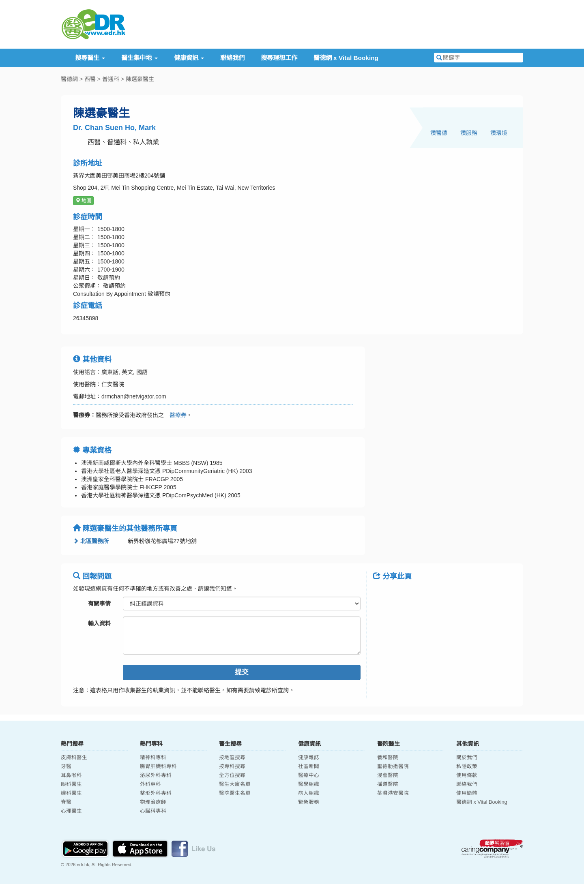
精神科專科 (153, 757)
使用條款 (466, 775)
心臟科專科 (153, 811)
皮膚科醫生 (74, 757)
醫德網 (69, 79)
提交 (242, 672)
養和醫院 (387, 757)
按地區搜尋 (232, 757)
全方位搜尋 (232, 775)
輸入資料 (99, 623)
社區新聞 (308, 766)
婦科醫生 (71, 793)
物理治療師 (153, 802)
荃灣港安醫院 (393, 793)
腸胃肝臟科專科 (158, 766)
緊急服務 (308, 802)
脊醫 (66, 802)
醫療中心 (308, 775)
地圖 (83, 200)
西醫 (90, 79)
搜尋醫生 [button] (90, 57)
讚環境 (498, 133)
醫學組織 (308, 784)
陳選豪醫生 (140, 79)
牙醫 (66, 766)
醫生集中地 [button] (139, 57)
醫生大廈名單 (235, 784)
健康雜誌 (308, 757)
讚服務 (468, 133)
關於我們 (466, 757)
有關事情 (99, 603)
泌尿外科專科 (156, 775)
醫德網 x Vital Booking (345, 57)
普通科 (110, 79)
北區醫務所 (91, 541)
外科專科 (150, 784)
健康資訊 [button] (189, 57)
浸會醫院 (387, 775)
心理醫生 (71, 811)
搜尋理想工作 (279, 57)
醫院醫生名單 (235, 793)
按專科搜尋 (232, 766)
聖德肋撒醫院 (393, 766)
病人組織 (308, 793)
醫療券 (175, 415)
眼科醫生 (71, 784)
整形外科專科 (156, 793)
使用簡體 (466, 793)
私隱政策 (466, 766)
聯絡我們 (232, 57)
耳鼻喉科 (71, 775)
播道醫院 (387, 784)
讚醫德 (438, 133)
